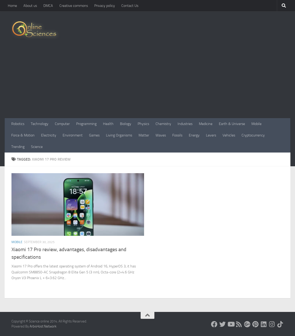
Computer (62, 124)
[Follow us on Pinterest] (255, 324)
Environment (73, 135)
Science (37, 146)
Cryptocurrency (253, 135)
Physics (143, 124)
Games (94, 135)
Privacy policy (104, 5)
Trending (18, 146)
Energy (194, 135)
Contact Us (129, 5)
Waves (161, 135)
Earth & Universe (232, 124)
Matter (144, 135)
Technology (39, 124)
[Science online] (214, 324)
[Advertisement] (147, 84)
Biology (125, 124)
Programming (86, 124)
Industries (185, 124)
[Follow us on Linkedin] (264, 324)
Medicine (205, 124)
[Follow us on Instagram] (272, 324)
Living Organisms (119, 135)
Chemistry (163, 124)
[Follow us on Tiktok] (280, 324)
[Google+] (247, 324)
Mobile (256, 124)
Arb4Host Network (43, 326)
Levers (211, 135)
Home (12, 5)
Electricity (48, 135)
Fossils (177, 135)
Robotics (17, 124)
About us (30, 5)
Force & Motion (23, 135)
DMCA (48, 5)
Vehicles (229, 135)
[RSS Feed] (239, 324)
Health (108, 124)
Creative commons (73, 5)
